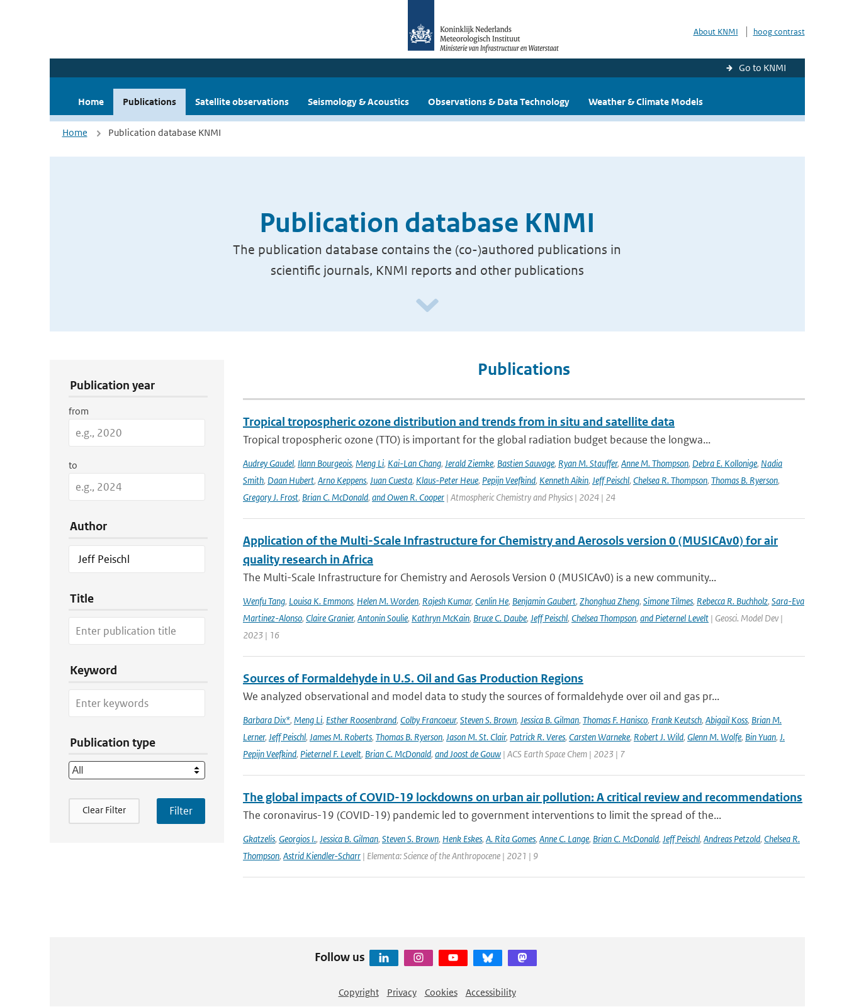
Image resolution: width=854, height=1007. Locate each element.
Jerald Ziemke (469, 463)
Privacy (402, 992)
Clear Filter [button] (104, 810)
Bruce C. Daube (500, 618)
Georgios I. (297, 839)
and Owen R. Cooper (408, 497)
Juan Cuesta (391, 480)
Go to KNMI (762, 68)
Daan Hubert (290, 480)
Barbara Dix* (266, 720)
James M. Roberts (341, 737)
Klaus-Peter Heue (447, 480)
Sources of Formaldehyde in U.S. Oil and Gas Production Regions (413, 678)
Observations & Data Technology (499, 102)
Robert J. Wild (658, 737)
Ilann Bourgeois (325, 463)
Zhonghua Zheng (609, 601)
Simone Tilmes (668, 601)
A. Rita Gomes (511, 839)
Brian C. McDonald (335, 497)
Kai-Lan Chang (414, 463)
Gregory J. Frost (270, 497)
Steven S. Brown (488, 720)
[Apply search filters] (181, 810)
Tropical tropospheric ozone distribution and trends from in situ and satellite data (459, 421)
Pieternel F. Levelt (330, 754)
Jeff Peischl (610, 480)
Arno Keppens (342, 480)
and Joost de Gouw (468, 754)
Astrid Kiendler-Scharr (322, 856)
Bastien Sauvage (525, 463)
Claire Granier (330, 618)
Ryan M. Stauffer (587, 463)
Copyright (359, 992)
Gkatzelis (259, 839)
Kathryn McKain (440, 618)
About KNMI (716, 31)
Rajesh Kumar (446, 601)
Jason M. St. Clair (476, 737)
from (79, 411)
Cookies (441, 992)
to (73, 465)
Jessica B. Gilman (549, 720)
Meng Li (370, 463)
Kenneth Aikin (563, 480)
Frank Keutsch (676, 720)
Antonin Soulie (382, 618)
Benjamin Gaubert (544, 601)
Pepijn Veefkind (509, 480)
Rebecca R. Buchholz (732, 601)
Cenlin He (491, 601)
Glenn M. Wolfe (714, 737)
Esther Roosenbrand (361, 720)
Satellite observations (242, 102)
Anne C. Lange (564, 839)
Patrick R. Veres (537, 737)
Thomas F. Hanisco (615, 720)
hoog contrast (779, 31)
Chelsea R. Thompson (670, 480)
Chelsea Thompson (603, 618)
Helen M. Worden (388, 601)
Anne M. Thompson (654, 463)
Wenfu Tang (264, 601)
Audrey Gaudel (268, 463)
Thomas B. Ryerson (744, 480)
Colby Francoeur (428, 720)
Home (91, 102)
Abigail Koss (726, 720)
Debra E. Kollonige (724, 463)
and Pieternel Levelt (674, 618)
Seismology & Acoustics (358, 102)
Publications (149, 102)
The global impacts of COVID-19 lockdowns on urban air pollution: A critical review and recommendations (522, 797)
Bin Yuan (760, 737)
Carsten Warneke (599, 737)
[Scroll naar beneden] (427, 306)
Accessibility (491, 992)
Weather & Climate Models (645, 102)
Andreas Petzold (732, 839)
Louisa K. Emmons (321, 601)
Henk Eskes (462, 839)
